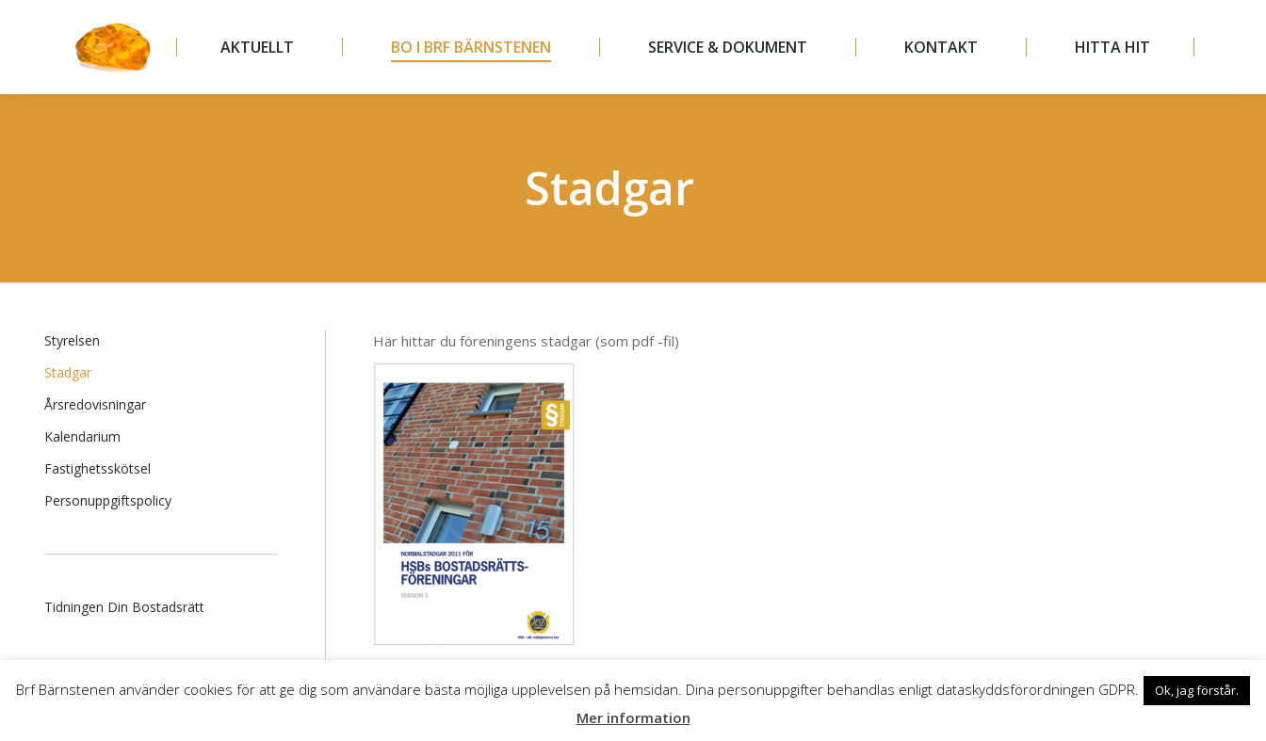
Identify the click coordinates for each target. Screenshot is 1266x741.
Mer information (633, 717)
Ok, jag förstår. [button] (1197, 690)
